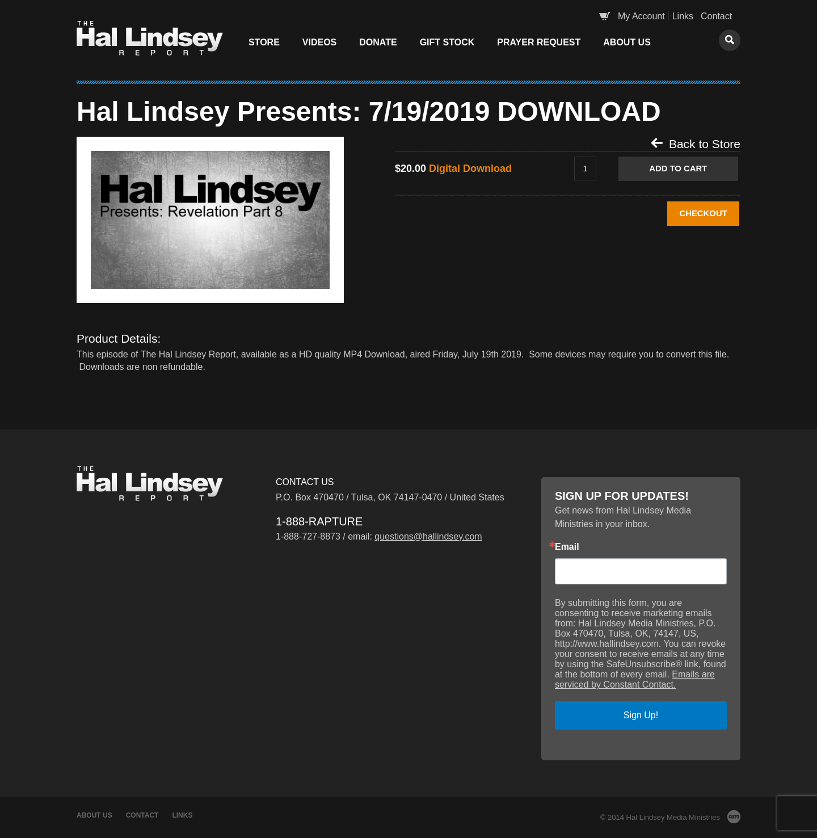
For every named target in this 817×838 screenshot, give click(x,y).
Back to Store (695, 143)
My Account (641, 16)
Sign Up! (641, 715)
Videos (319, 42)
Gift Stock (447, 42)
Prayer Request (538, 42)
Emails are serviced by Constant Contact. (635, 679)
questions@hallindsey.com (428, 536)
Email (567, 546)
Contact (716, 16)
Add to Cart (685, 169)
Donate (378, 42)
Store (264, 42)
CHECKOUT (685, 214)
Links (682, 16)
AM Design (733, 816)
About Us (627, 42)
